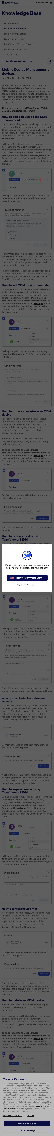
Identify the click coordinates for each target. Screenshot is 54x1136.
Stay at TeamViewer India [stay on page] (27, 584)
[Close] (49, 546)
